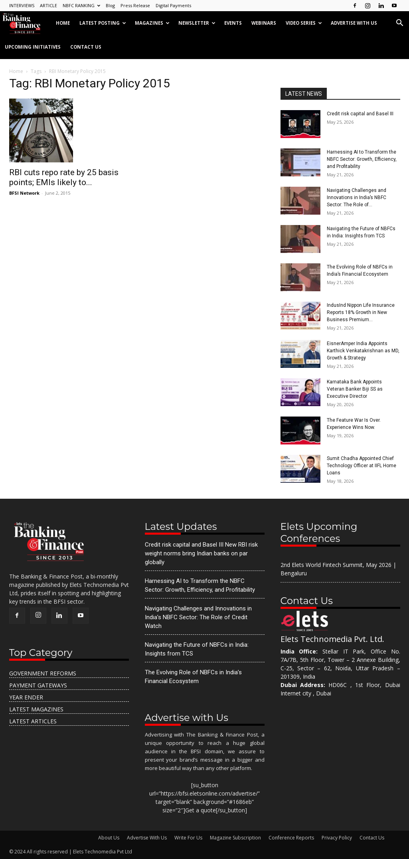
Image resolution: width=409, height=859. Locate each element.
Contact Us (85, 47)
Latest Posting (102, 23)
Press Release (135, 5)
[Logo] (25, 23)
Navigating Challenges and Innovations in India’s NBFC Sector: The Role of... (356, 197)
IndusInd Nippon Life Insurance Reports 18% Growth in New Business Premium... (361, 312)
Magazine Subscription (235, 837)
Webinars (263, 23)
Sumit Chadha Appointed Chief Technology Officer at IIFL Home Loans (361, 466)
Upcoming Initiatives (33, 47)
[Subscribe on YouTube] (394, 5)
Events (233, 23)
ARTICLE (48, 5)
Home (63, 23)
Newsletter (196, 23)
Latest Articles (33, 721)
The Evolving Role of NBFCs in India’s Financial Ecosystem (193, 677)
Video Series (304, 23)
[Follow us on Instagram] (368, 5)
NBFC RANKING (81, 5)
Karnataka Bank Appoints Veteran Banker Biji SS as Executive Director (355, 389)
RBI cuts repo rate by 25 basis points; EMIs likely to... (64, 177)
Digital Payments (173, 5)
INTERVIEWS (21, 5)
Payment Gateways (38, 685)
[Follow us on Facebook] (355, 5)
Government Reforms (42, 673)
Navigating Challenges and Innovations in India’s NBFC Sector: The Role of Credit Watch (198, 617)
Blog (110, 5)
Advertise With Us (147, 837)
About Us (108, 837)
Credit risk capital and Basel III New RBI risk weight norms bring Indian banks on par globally (201, 553)
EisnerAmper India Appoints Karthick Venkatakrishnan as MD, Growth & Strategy (363, 351)
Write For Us (188, 837)
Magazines (152, 23)
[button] (399, 24)
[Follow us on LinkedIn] (381, 5)
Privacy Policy (337, 837)
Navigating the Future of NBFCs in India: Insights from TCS (197, 649)
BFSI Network (24, 193)
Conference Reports (291, 837)
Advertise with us (354, 23)
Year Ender (26, 697)
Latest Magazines (36, 709)
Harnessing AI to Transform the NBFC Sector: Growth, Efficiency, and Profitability (362, 159)
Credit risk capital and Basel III (360, 114)
